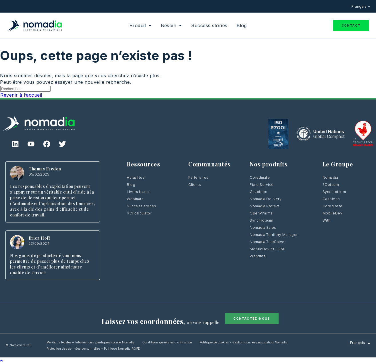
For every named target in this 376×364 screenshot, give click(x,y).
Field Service (262, 184)
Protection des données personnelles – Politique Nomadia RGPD (94, 348)
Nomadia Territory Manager (274, 234)
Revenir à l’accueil (21, 95)
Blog (131, 184)
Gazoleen (258, 192)
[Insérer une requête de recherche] (25, 89)
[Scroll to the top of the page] (1, 360)
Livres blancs (139, 192)
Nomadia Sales (263, 227)
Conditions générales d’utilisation (167, 342)
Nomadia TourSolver (268, 242)
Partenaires (198, 177)
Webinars (135, 199)
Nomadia (330, 177)
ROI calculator (139, 213)
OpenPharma (261, 213)
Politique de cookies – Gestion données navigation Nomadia (244, 342)
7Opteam (331, 184)
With (327, 220)
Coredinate (260, 177)
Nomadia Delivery (265, 199)
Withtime (258, 256)
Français (359, 6)
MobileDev (333, 213)
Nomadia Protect (265, 206)
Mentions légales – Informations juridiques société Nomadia (91, 342)
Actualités (136, 177)
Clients (194, 184)
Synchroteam (261, 220)
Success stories (141, 206)
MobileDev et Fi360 (267, 249)
